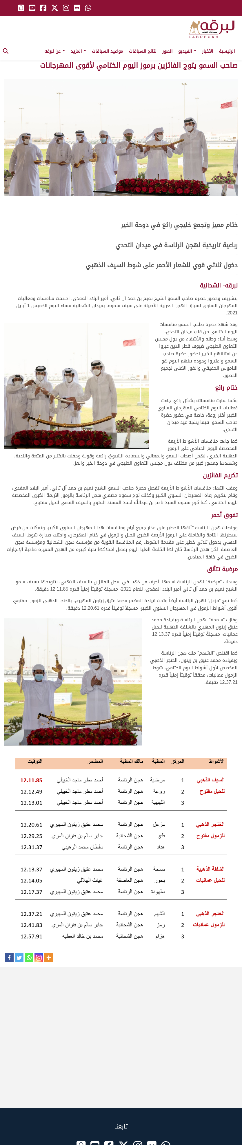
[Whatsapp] (29, 957)
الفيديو (187, 51)
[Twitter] (19, 957)
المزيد (78, 51)
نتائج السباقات (143, 51)
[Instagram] (38, 957)
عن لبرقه (54, 51)
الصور (167, 51)
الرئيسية (227, 51)
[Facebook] (9, 957)
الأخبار (207, 51)
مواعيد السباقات (107, 51)
